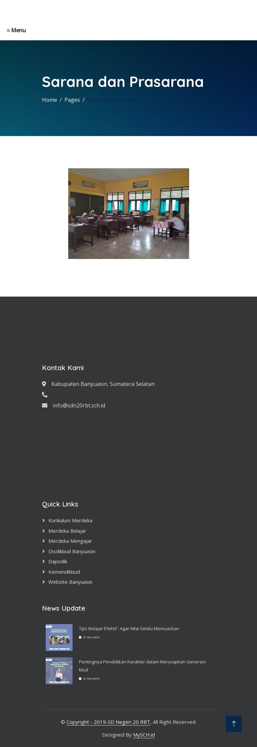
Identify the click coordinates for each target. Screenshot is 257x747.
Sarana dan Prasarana (115, 99)
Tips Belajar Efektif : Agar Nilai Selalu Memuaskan (129, 628)
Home (49, 99)
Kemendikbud (64, 571)
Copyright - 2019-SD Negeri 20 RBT (108, 721)
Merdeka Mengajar (70, 540)
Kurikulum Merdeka (70, 520)
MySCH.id (144, 734)
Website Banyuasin (70, 581)
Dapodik (57, 561)
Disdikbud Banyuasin (71, 551)
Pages (72, 99)
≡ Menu (16, 30)
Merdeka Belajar (67, 530)
